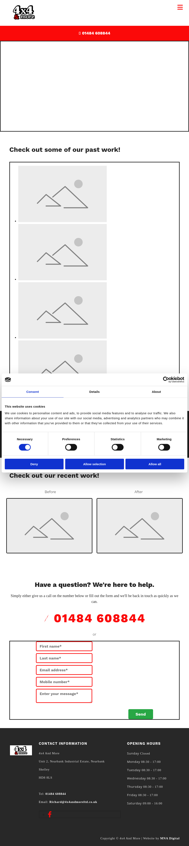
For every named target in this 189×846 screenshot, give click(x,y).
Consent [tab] (32, 391)
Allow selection (94, 464)
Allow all (154, 464)
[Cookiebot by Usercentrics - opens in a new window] (166, 380)
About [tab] (156, 391)
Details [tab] (94, 391)
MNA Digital (170, 838)
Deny (34, 464)
